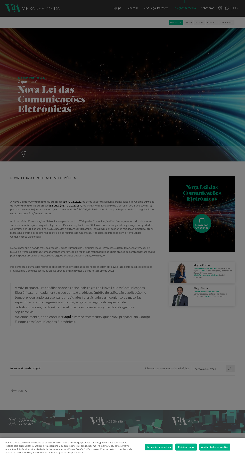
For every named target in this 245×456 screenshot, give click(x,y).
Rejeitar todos (186, 449)
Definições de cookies (158, 449)
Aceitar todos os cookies (214, 449)
